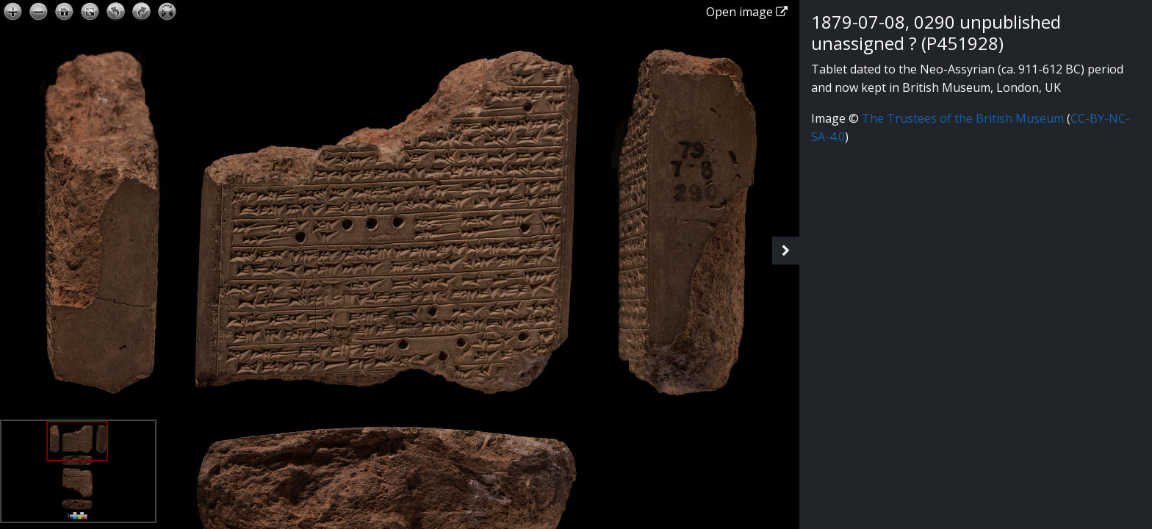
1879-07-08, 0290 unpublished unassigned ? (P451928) (936, 32)
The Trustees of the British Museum (963, 118)
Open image (747, 12)
